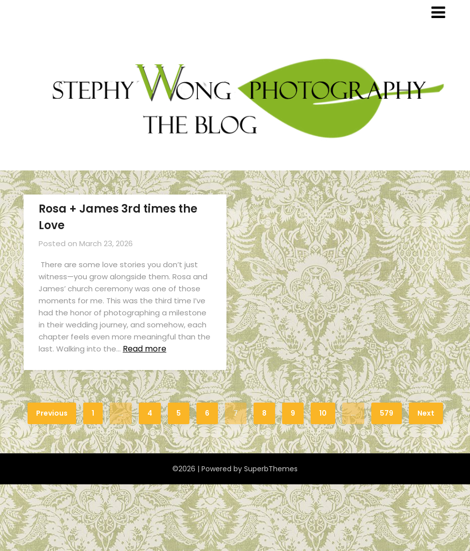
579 (386, 413)
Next (425, 413)
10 (323, 413)
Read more (144, 348)
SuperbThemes (271, 469)
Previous (52, 413)
